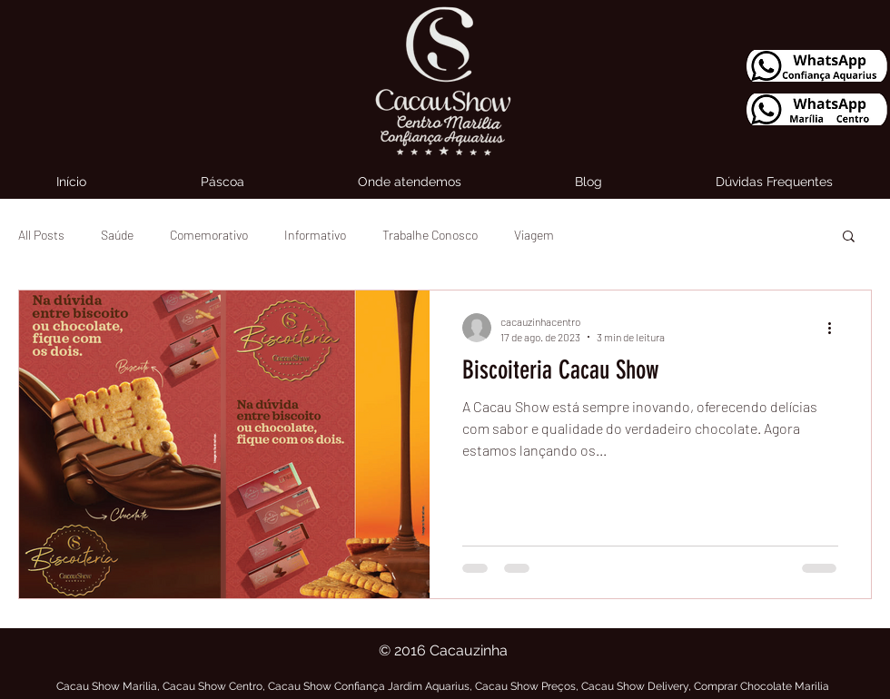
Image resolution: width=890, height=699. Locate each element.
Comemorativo (209, 234)
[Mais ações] (835, 328)
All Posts (41, 234)
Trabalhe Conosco (430, 234)
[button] (848, 237)
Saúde (117, 234)
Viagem (534, 234)
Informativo (315, 234)
